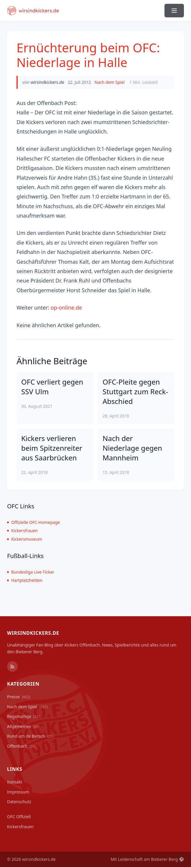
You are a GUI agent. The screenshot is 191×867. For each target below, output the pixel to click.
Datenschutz (19, 801)
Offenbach (21, 746)
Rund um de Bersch (30, 736)
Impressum (18, 792)
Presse (18, 696)
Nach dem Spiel (110, 82)
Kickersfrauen (22, 530)
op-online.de (66, 307)
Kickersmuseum (24, 539)
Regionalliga (24, 716)
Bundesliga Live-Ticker (30, 572)
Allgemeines (23, 726)
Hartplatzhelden (24, 580)
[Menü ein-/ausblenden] (174, 10)
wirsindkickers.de (47, 82)
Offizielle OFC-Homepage (33, 522)
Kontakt (14, 782)
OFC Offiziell (19, 816)
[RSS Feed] (12, 666)
